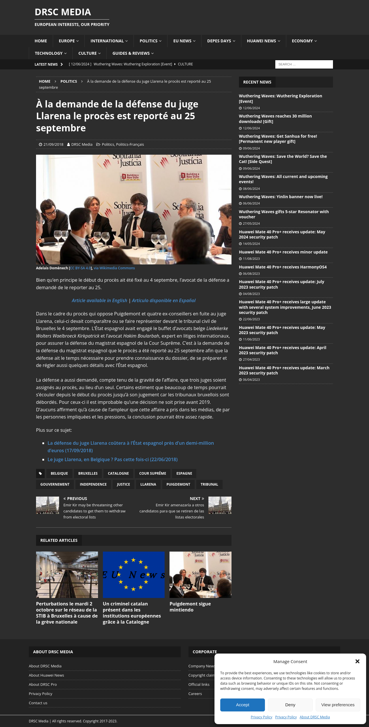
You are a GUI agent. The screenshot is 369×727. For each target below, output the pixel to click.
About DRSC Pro (43, 684)
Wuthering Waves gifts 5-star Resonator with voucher (284, 214)
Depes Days (219, 40)
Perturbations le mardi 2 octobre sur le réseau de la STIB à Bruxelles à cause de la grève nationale (67, 613)
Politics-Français (130, 144)
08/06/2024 (251, 188)
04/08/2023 (251, 293)
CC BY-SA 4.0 (80, 268)
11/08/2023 (251, 258)
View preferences (338, 704)
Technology (49, 53)
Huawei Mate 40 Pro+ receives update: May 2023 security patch (282, 330)
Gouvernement (54, 484)
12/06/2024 (251, 108)
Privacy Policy (261, 717)
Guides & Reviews (131, 53)
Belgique (59, 473)
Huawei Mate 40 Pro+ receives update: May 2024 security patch (282, 234)
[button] (357, 661)
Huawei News (261, 40)
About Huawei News (46, 675)
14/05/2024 (251, 243)
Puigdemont (178, 484)
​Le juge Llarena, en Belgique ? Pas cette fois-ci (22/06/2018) (113, 459)
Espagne (184, 473)
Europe (67, 40)
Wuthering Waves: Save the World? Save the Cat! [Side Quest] (283, 159)
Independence (93, 484)
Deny (290, 704)
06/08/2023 (251, 273)
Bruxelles (88, 473)
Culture (87, 53)
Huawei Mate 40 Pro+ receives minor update (283, 252)
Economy (302, 40)
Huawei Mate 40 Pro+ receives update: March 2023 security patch (284, 370)
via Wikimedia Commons (114, 268)
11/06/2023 (251, 339)
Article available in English (99, 300)
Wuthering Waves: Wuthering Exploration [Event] (280, 98)
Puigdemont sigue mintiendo (190, 607)
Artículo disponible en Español (163, 300)
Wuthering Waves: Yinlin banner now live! (281, 196)
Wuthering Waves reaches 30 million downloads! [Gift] (275, 118)
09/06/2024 (251, 148)
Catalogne (118, 473)
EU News (182, 40)
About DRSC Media (315, 717)
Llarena (148, 484)
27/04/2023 (251, 359)
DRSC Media (82, 144)
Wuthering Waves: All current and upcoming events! (283, 179)
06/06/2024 (251, 203)
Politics (148, 40)
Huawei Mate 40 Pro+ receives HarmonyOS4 (283, 267)
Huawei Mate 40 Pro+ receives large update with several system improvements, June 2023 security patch (285, 307)
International (107, 40)
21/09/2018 (53, 144)
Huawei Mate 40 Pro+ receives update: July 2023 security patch (281, 284)
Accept (242, 704)
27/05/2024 (251, 223)
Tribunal (209, 484)
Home (41, 40)
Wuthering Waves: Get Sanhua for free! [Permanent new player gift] (278, 138)
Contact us (38, 702)
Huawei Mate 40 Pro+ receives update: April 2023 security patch (282, 350)
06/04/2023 (251, 379)
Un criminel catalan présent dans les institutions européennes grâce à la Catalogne (132, 613)
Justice (123, 484)
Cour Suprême (152, 473)
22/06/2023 (251, 319)
